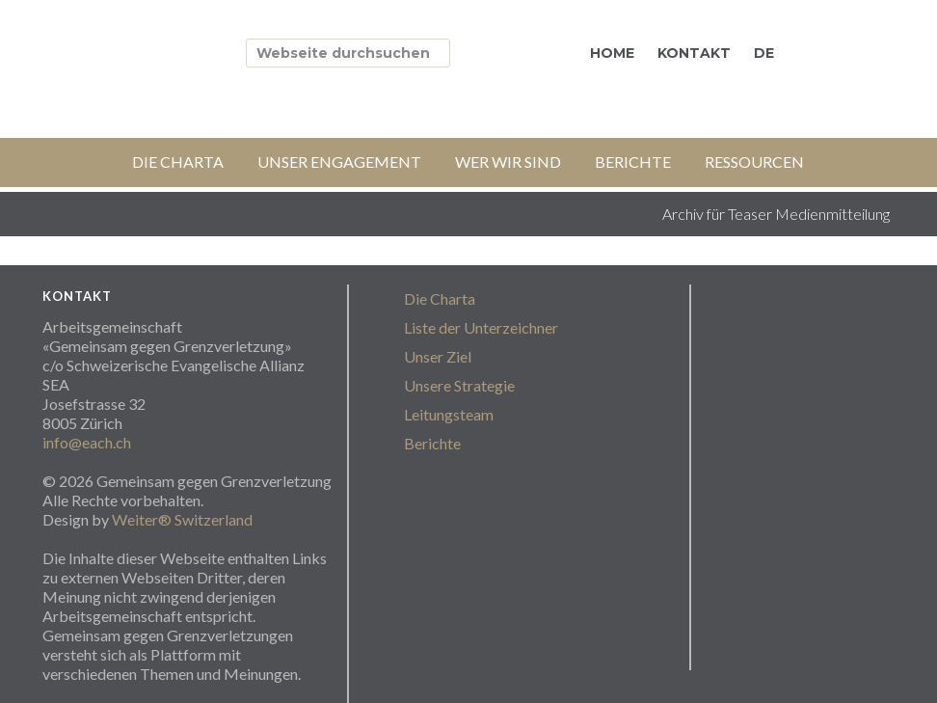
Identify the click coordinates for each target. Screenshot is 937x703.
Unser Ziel (437, 356)
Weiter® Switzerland (182, 519)
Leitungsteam (449, 414)
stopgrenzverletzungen (216, 50)
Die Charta (439, 298)
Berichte (432, 443)
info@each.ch (86, 442)
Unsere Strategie (459, 385)
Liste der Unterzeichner (481, 327)
